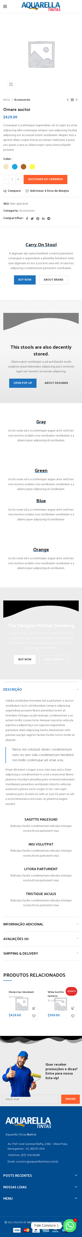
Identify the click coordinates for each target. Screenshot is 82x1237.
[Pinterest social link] (38, 218)
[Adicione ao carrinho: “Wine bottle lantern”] (73, 1008)
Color (7, 159)
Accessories (22, 100)
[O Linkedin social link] (43, 218)
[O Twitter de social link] (32, 218)
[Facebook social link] (27, 218)
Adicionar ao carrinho (45, 179)
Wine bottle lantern (56, 993)
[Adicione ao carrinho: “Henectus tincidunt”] (34, 1008)
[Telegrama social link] (49, 218)
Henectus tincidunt (21, 991)
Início (7, 100)
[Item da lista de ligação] (41, 1155)
